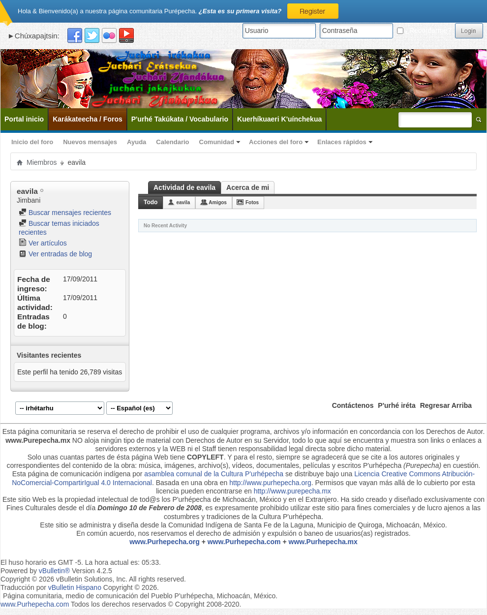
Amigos (218, 202)
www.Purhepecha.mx (323, 542)
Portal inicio (24, 119)
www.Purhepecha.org (164, 542)
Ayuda (136, 142)
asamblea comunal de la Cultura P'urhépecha (213, 474)
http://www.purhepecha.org (270, 483)
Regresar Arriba (446, 405)
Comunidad (217, 142)
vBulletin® (54, 571)
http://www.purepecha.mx (292, 491)
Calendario (172, 142)
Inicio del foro (32, 142)
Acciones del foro (276, 142)
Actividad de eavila (184, 187)
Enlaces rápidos (341, 142)
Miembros (42, 162)
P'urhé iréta (396, 405)
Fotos (252, 202)
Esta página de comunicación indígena (71, 474)
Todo (150, 202)
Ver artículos (43, 243)
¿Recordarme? (424, 30)
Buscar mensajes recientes (65, 212)
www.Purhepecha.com (244, 542)
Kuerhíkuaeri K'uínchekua (279, 119)
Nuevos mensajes (90, 142)
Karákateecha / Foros (87, 119)
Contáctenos (353, 405)
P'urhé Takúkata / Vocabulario (179, 119)
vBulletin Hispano (74, 587)
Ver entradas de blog (55, 254)
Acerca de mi (247, 187)
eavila (183, 202)
